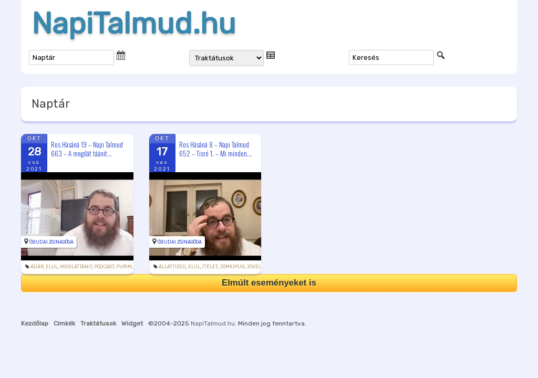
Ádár (37, 266)
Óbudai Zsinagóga (51, 242)
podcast (104, 266)
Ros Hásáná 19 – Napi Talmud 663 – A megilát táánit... (87, 149)
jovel (253, 266)
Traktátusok (98, 323)
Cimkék (64, 323)
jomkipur (232, 266)
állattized (172, 266)
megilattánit (76, 266)
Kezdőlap (34, 323)
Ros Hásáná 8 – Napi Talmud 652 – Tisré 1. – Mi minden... (215, 149)
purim (124, 266)
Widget (132, 323)
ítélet (210, 266)
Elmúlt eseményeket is (269, 283)
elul (52, 266)
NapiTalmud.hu (134, 23)
